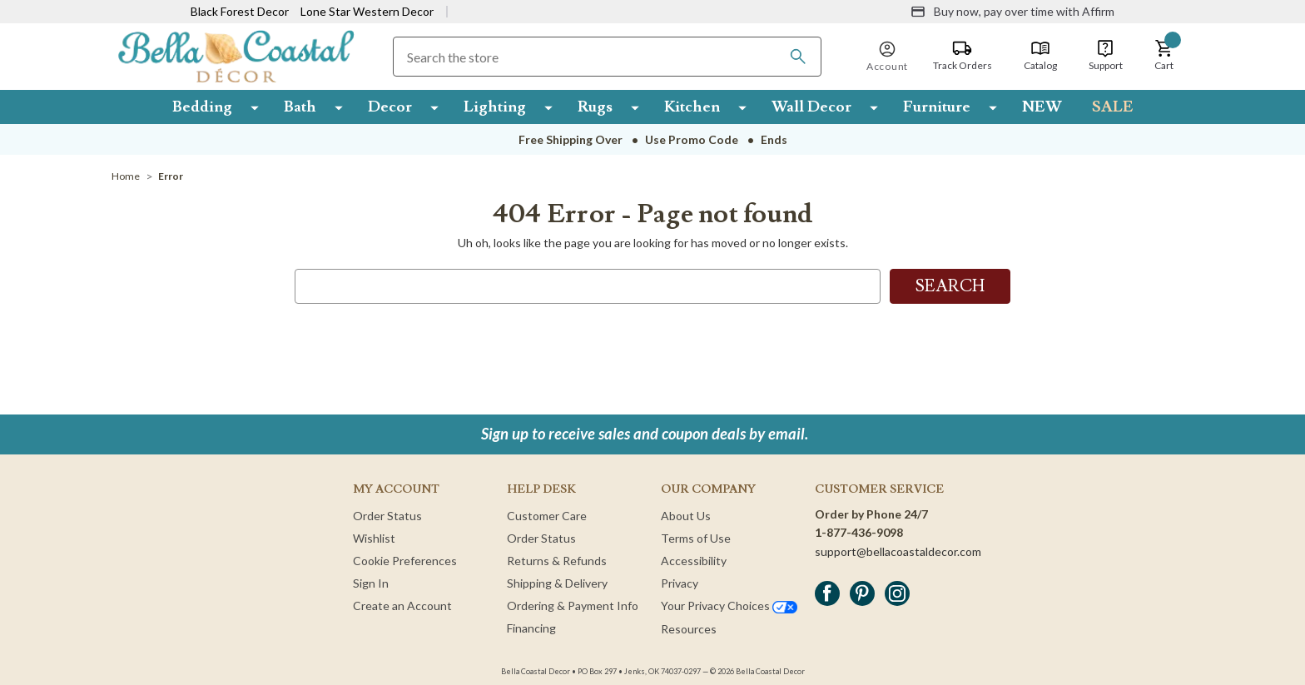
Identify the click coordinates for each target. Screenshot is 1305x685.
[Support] (1105, 56)
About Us (686, 516)
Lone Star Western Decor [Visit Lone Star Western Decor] (367, 11)
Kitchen (692, 107)
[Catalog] (1040, 56)
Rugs (595, 107)
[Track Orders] (962, 56)
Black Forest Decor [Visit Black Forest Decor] (240, 11)
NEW (1042, 107)
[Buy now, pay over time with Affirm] (1012, 11)
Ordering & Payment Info (572, 605)
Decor (390, 107)
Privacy (679, 583)
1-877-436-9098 (859, 532)
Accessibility (694, 560)
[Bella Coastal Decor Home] (236, 55)
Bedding (202, 107)
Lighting (495, 107)
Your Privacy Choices (729, 605)
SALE (1113, 107)
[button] (1164, 56)
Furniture (936, 107)
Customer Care (547, 516)
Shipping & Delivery (557, 583)
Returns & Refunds (557, 560)
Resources (689, 629)
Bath (300, 107)
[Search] (798, 56)
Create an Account (402, 605)
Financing (531, 628)
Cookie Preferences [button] (405, 560)
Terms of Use (696, 538)
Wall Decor (811, 107)
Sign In (371, 583)
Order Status (387, 516)
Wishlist (374, 538)
